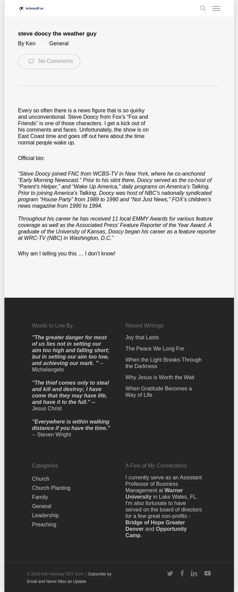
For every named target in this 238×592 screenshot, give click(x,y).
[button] (216, 8)
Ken (30, 43)
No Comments (49, 61)
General (59, 43)
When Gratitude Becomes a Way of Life (158, 392)
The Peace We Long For (154, 348)
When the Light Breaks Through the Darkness (163, 363)
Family (40, 497)
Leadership (45, 515)
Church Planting (51, 488)
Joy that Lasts (142, 337)
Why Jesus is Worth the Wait (159, 377)
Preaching (44, 524)
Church (41, 479)
